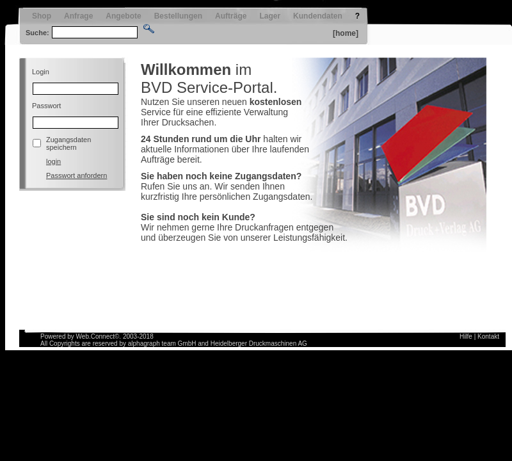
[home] (345, 33)
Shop (41, 16)
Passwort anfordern (76, 175)
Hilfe (466, 336)
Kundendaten (317, 16)
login (53, 161)
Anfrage (78, 16)
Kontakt (488, 336)
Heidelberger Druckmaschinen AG (259, 343)
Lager (269, 16)
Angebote (123, 16)
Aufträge (230, 16)
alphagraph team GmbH (162, 343)
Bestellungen (178, 16)
